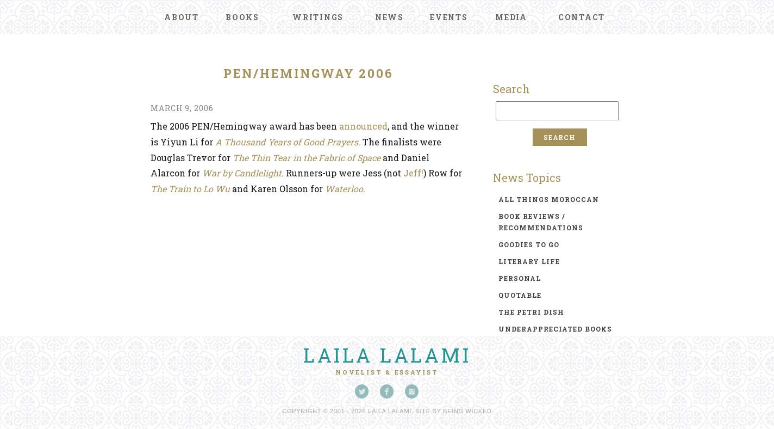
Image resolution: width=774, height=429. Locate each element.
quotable (519, 295)
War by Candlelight (242, 173)
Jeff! (412, 173)
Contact (581, 17)
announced (363, 126)
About (181, 17)
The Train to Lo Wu (190, 188)
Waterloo (344, 188)
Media (511, 17)
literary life (529, 261)
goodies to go (528, 244)
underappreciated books (555, 328)
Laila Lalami (387, 355)
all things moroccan (548, 199)
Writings (318, 17)
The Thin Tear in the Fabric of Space (306, 157)
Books (242, 17)
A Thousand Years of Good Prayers (286, 142)
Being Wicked (467, 411)
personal (519, 278)
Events (449, 17)
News (389, 17)
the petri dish (531, 312)
